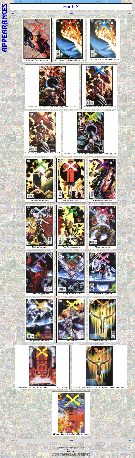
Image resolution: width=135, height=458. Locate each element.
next (130, 13)
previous (13, 13)
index (71, 13)
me (68, 449)
